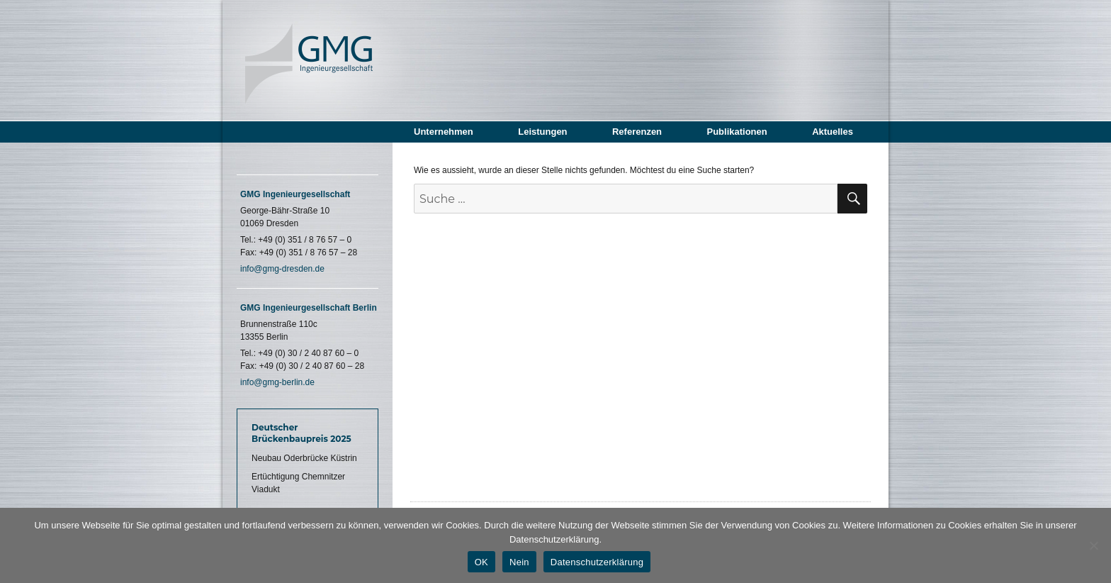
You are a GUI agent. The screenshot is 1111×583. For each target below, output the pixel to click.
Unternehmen (443, 131)
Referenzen (637, 131)
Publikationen (736, 131)
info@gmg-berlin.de (277, 382)
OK (481, 562)
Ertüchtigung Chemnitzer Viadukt (298, 483)
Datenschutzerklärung (597, 562)
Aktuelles (832, 131)
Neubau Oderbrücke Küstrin (304, 458)
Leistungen (542, 131)
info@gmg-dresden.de (282, 269)
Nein (519, 562)
